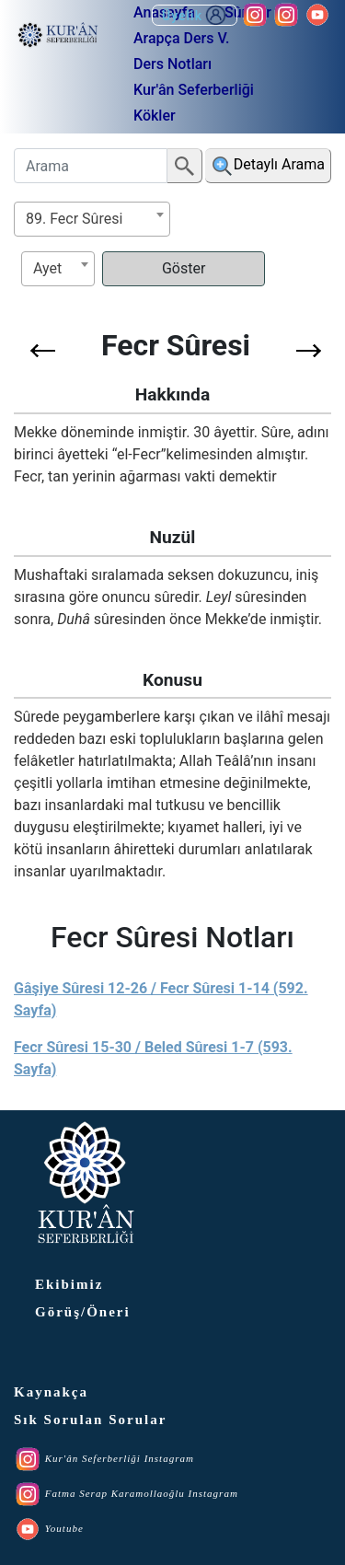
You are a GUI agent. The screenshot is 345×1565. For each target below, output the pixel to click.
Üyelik (194, 15)
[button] (43, 351)
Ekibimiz (69, 1284)
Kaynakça (51, 1392)
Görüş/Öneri (83, 1311)
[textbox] (58, 268)
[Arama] (90, 165)
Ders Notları (172, 64)
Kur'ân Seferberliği (193, 90)
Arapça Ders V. (181, 38)
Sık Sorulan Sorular (90, 1419)
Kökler (154, 115)
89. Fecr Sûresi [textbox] (74, 218)
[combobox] (92, 219)
